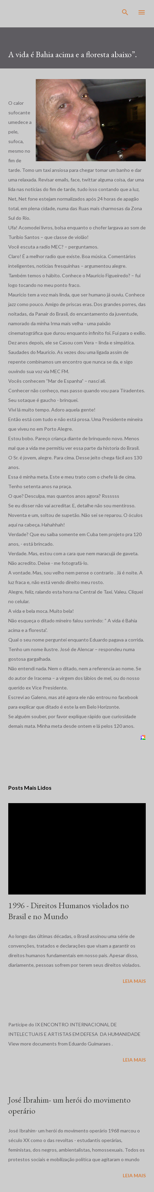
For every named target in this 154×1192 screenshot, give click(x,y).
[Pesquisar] (125, 12)
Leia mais (134, 981)
